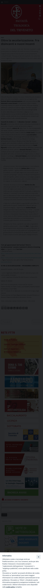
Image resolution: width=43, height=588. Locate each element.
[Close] (38, 557)
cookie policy (10, 587)
